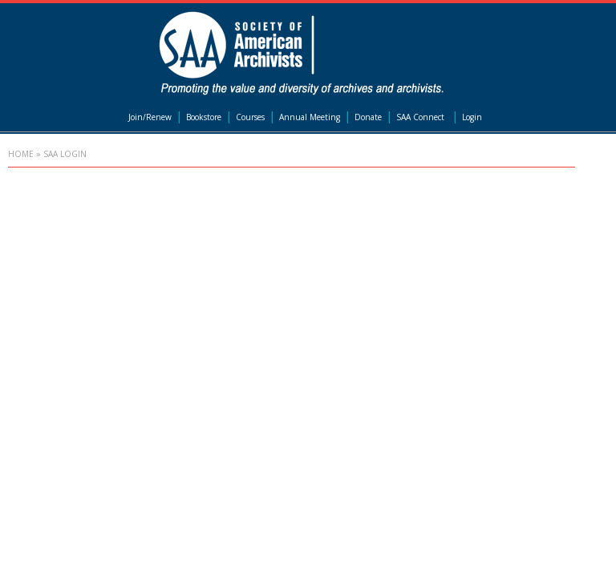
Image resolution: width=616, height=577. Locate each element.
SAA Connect (420, 117)
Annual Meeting (309, 117)
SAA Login (65, 153)
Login (472, 117)
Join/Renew (150, 117)
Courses (250, 117)
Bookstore (203, 117)
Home (21, 153)
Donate (368, 117)
